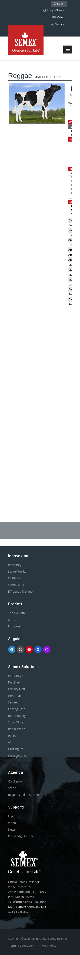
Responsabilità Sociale (23, 795)
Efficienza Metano (20, 591)
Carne (12, 620)
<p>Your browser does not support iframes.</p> (40, 280)
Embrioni (14, 626)
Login (59, 3)
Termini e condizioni (22, 945)
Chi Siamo (15, 781)
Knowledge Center (20, 836)
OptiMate (14, 578)
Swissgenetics (17, 756)
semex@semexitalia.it (31, 907)
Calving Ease (16, 709)
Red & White (16, 729)
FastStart (14, 682)
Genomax (15, 696)
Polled (12, 736)
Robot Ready (17, 716)
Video (58, 17)
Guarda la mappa (18, 912)
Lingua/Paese (53, 10)
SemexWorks (17, 571)
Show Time (15, 722)
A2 (10, 742)
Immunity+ (15, 565)
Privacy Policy (47, 945)
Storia (12, 788)
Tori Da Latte (17, 613)
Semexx (13, 702)
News (12, 829)
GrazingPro (16, 749)
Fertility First (16, 689)
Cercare (57, 24)
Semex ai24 (16, 585)
